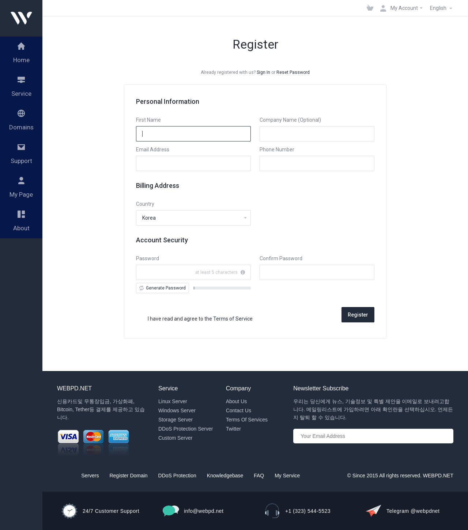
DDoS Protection (177, 475)
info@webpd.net (203, 511)
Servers (90, 475)
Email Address (152, 149)
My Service (287, 475)
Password (147, 258)
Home (64, 475)
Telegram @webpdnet (412, 511)
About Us (236, 401)
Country (145, 204)
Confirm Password (281, 258)
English (442, 8)
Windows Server (177, 410)
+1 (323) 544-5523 (308, 511)
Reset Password (293, 72)
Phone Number (277, 149)
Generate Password (162, 288)
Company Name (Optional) (290, 120)
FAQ (259, 475)
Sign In (263, 72)
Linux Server (172, 401)
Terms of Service (233, 319)
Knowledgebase (225, 475)
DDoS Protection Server (185, 429)
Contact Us (238, 410)
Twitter (233, 429)
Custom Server (175, 438)
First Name (148, 120)
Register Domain (128, 475)
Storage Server (175, 420)
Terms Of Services (247, 420)
